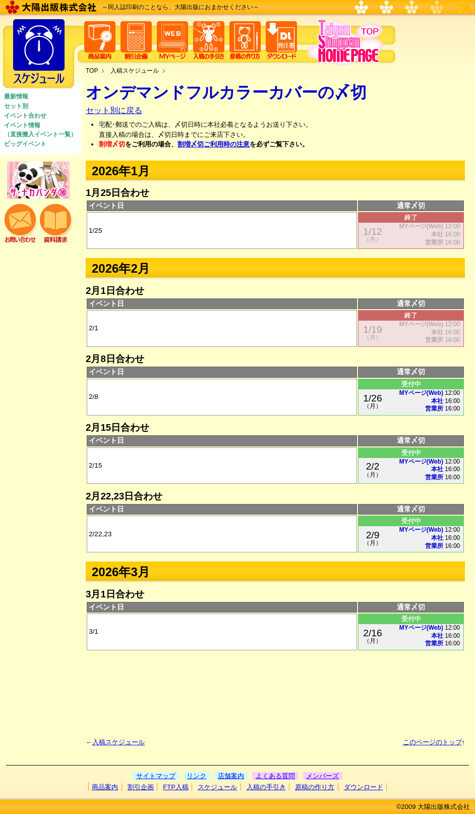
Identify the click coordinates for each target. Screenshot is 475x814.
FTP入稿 (176, 787)
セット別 (16, 106)
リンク (196, 776)
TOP (92, 70)
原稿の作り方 (314, 787)
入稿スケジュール (134, 70)
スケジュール (217, 787)
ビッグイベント (25, 143)
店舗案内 (231, 776)
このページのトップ (432, 742)
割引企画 (141, 787)
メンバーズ (322, 776)
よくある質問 (275, 776)
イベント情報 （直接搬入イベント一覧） (40, 130)
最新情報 (16, 96)
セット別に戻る (114, 110)
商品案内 (105, 787)
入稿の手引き (266, 787)
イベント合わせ (25, 115)
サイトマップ (155, 776)
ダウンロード (363, 787)
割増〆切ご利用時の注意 (213, 144)
